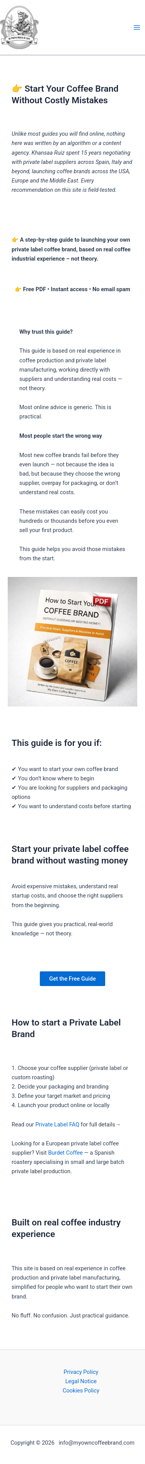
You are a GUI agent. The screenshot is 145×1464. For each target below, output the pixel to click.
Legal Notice (81, 1381)
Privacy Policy (81, 1371)
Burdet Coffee (65, 1152)
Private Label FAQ (57, 1124)
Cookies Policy (81, 1390)
